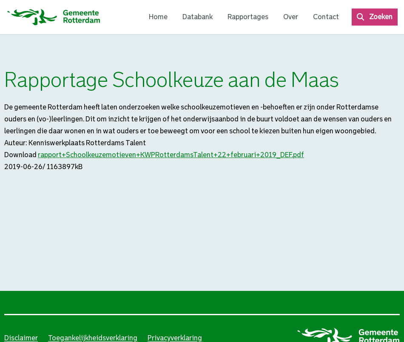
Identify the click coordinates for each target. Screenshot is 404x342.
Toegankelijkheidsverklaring (92, 338)
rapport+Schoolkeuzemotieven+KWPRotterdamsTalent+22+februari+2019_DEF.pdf (171, 154)
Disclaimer (21, 338)
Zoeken (381, 16)
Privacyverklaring (175, 338)
